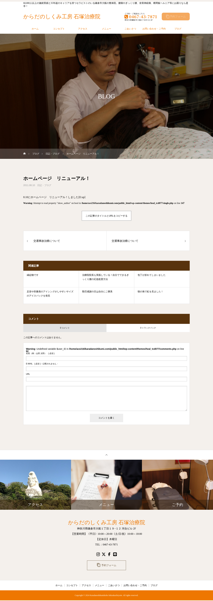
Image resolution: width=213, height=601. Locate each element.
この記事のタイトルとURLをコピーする (106, 215)
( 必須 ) (40, 353)
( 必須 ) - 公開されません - (42, 364)
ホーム (35, 28)
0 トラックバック (148, 328)
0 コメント (65, 328)
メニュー (106, 28)
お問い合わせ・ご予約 (154, 28)
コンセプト (59, 28)
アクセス (82, 28)
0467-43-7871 (140, 16)
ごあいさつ (130, 28)
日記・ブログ (44, 185)
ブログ (177, 28)
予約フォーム (176, 17)
